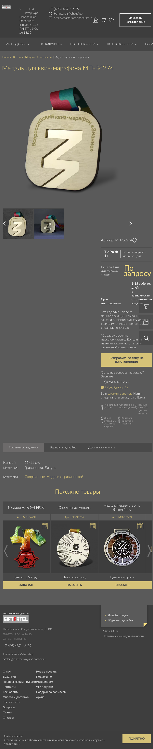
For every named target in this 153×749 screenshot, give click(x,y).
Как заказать (11, 702)
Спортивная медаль (74, 507)
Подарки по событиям (51, 692)
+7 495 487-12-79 (17, 646)
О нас (7, 671)
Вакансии (9, 676)
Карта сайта (110, 630)
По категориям (82, 44)
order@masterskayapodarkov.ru (73, 18)
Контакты (9, 686)
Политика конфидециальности (123, 636)
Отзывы (8, 717)
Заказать (26, 585)
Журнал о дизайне (120, 620)
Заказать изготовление (135, 20)
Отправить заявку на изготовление (126, 359)
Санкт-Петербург (31, 11)
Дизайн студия (118, 615)
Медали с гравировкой (64, 477)
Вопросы (9, 707)
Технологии (11, 692)
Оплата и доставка (16, 697)
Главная (6, 57)
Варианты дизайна (63, 447)
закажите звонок (120, 393)
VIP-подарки (44, 686)
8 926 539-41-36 (116, 387)
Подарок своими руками (19, 681)
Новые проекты (46, 671)
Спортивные (45, 57)
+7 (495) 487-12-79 (64, 9)
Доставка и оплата (101, 447)
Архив (40, 697)
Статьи (8, 712)
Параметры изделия (23, 447)
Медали (30, 57)
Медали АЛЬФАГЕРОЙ (26, 507)
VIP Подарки (16, 44)
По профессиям (120, 44)
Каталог (18, 57)
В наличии (49, 44)
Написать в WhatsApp (68, 13)
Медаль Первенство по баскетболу (122, 508)
